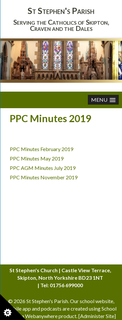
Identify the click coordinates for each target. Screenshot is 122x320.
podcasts (51, 308)
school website (96, 301)
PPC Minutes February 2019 (41, 149)
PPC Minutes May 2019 (36, 158)
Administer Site (97, 316)
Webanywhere (41, 316)
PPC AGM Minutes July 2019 (42, 168)
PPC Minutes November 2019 (43, 177)
